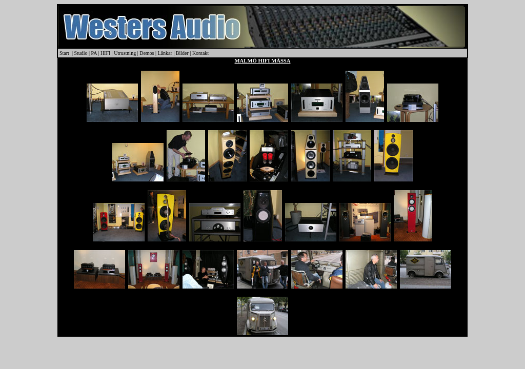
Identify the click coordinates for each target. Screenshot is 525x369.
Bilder (182, 53)
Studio (80, 53)
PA (94, 53)
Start (64, 53)
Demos (146, 53)
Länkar (166, 53)
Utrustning (125, 53)
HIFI (105, 53)
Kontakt (200, 53)
